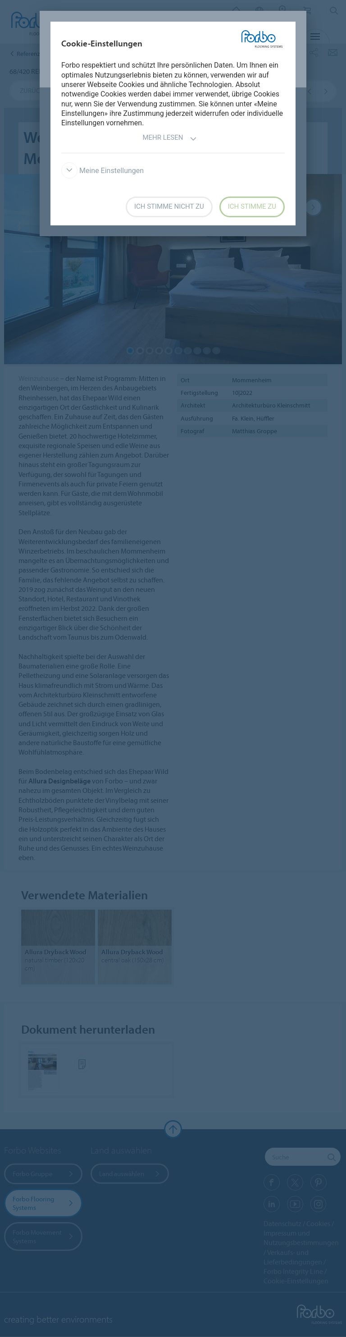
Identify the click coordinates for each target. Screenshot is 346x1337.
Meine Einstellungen (102, 170)
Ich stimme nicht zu (169, 206)
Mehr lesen (169, 138)
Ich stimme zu (252, 206)
